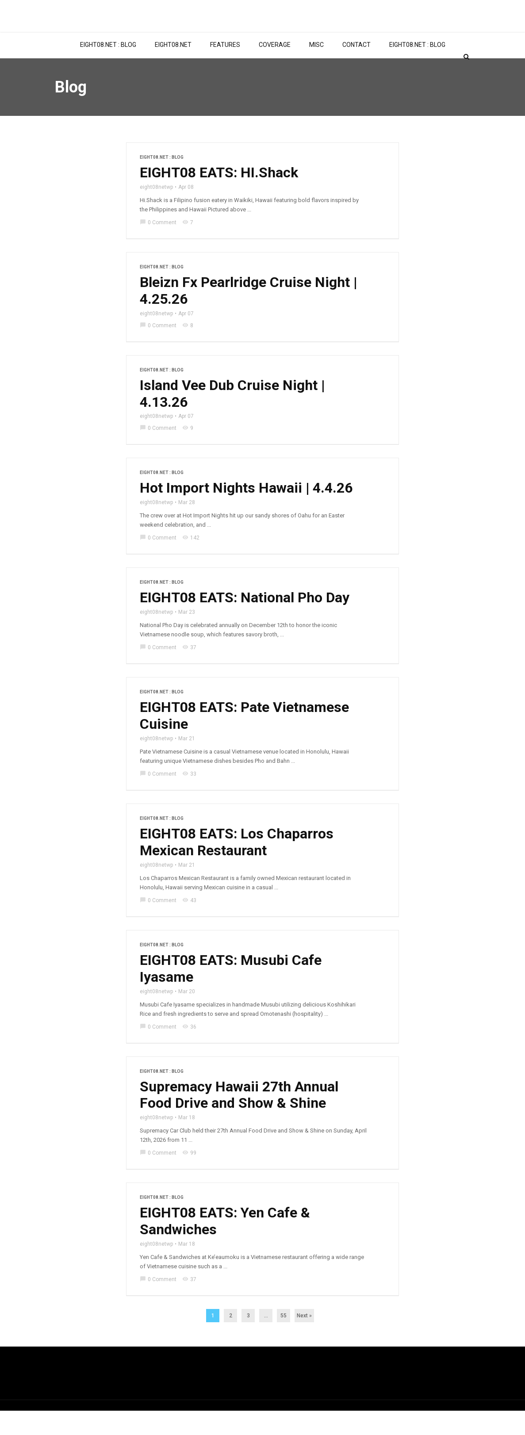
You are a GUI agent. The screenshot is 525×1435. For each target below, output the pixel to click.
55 (283, 1340)
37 (189, 671)
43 (189, 924)
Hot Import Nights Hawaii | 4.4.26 (246, 512)
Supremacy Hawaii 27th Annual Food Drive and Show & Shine (239, 1119)
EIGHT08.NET (173, 68)
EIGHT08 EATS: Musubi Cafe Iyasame (231, 993)
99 (189, 1177)
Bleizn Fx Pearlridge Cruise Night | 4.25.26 (249, 314)
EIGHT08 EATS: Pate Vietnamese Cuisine (245, 740)
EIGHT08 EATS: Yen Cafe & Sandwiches (225, 1246)
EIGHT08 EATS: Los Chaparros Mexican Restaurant (237, 866)
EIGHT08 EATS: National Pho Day (245, 621)
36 (189, 1051)
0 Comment (158, 246)
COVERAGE (275, 68)
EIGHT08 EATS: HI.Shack (219, 196)
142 (190, 562)
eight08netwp (156, 210)
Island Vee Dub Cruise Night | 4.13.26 (233, 417)
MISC (316, 68)
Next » (304, 1340)
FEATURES (225, 68)
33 (189, 798)
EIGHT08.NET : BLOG (108, 68)
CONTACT (356, 68)
